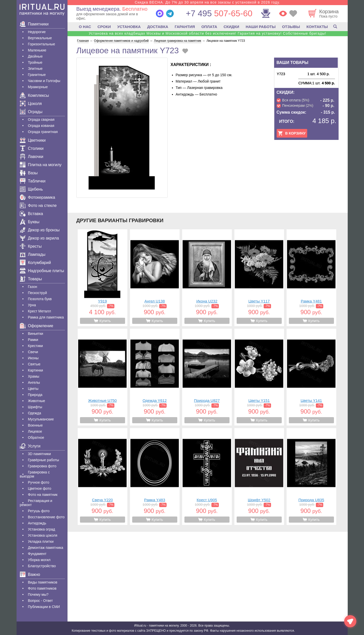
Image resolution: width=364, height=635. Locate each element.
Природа (35, 395)
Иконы (33, 358)
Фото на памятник (43, 495)
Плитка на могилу (41, 164)
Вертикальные (40, 38)
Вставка (31, 213)
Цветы (33, 389)
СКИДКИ (231, 26)
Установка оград (41, 529)
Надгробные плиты (42, 270)
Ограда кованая (41, 126)
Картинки (35, 370)
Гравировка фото (42, 466)
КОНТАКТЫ (317, 26)
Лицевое (35, 431)
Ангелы (34, 382)
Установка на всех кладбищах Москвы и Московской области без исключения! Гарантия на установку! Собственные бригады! (207, 33)
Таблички (33, 181)
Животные (36, 401)
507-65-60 (219, 13)
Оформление (36, 325)
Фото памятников (42, 588)
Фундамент (37, 554)
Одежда (34, 413)
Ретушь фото (39, 511)
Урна (32, 305)
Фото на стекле (38, 205)
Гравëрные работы (43, 460)
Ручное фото (38, 482)
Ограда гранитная (43, 132)
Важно (30, 574)
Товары (31, 279)
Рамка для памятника (46, 317)
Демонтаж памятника (45, 548)
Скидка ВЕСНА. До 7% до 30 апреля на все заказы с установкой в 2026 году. (207, 2)
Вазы (29, 173)
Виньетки (35, 334)
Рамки (33, 340)
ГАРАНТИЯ (185, 26)
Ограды (31, 111)
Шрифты (35, 407)
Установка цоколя (42, 535)
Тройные (35, 62)
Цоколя (31, 103)
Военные (35, 425)
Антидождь (37, 523)
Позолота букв (40, 299)
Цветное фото (39, 488)
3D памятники (39, 454)
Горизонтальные (41, 44)
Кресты (31, 246)
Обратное (36, 437)
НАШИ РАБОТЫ (261, 26)
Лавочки (32, 156)
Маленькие (37, 50)
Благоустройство (42, 566)
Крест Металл (39, 311)
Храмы (33, 376)
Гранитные (37, 75)
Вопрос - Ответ (40, 601)
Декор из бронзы (40, 230)
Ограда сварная (41, 119)
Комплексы (34, 95)
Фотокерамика (37, 197)
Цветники (33, 140)
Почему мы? (38, 594)
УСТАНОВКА (129, 26)
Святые (34, 364)
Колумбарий (35, 262)
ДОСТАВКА (157, 26)
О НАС (85, 26)
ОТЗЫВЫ (291, 26)
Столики (32, 148)
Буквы (29, 221)
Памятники (34, 24)
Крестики (35, 346)
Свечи (33, 352)
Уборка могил (39, 560)
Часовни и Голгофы (44, 81)
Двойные (35, 56)
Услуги (30, 446)
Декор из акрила (39, 238)
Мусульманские (41, 419)
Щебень (31, 189)
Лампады (33, 254)
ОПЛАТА (209, 26)
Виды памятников (42, 582)
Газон (32, 287)
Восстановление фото (46, 517)
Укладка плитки (41, 541)
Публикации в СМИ (44, 607)
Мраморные (38, 87)
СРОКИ (104, 26)
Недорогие (37, 32)
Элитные (35, 69)
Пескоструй (37, 293)
